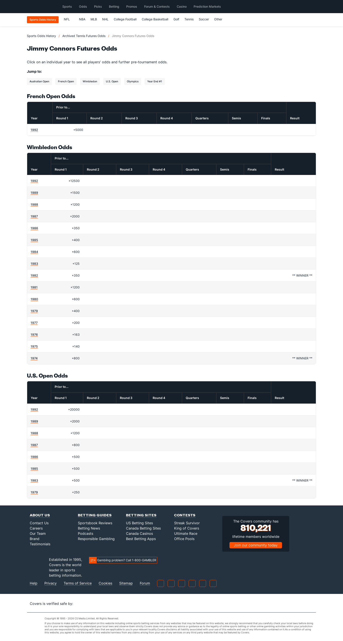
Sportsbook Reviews (95, 523)
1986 (34, 228)
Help (33, 583)
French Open (66, 81)
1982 (34, 275)
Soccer (204, 19)
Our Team (38, 533)
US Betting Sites (139, 523)
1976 (34, 334)
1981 (34, 287)
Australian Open (39, 81)
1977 (34, 323)
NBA (82, 19)
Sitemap (126, 583)
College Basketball (155, 19)
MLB (94, 19)
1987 (34, 216)
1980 (34, 299)
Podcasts (85, 533)
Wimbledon (90, 81)
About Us (40, 514)
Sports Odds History (41, 36)
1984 (34, 252)
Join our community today (256, 545)
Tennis (189, 19)
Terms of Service (78, 583)
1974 (34, 358)
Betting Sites (141, 514)
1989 (34, 192)
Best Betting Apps (141, 539)
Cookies (105, 583)
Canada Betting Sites (143, 528)
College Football (125, 19)
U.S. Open (112, 81)
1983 (34, 263)
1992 (34, 130)
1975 (34, 346)
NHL (105, 19)
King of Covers (186, 528)
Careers (36, 528)
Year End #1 (154, 81)
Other (220, 19)
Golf (176, 19)
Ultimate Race (185, 533)
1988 (34, 204)
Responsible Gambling (96, 539)
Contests (185, 514)
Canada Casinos (139, 533)
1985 (34, 240)
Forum (145, 583)
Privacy (50, 583)
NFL (69, 19)
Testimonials (40, 544)
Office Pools (184, 539)
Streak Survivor (187, 523)
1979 (34, 311)
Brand (34, 539)
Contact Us (39, 523)
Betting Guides (95, 514)
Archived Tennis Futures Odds (83, 36)
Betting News (89, 528)
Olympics (132, 81)
